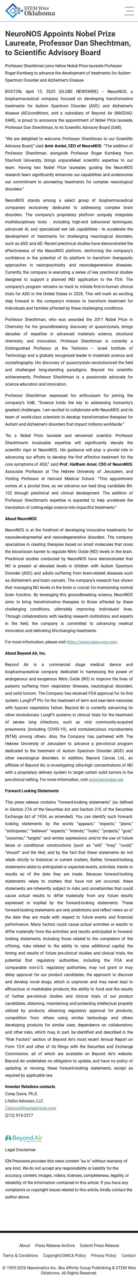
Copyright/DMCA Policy (64, 1255)
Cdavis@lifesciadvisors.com (30, 1108)
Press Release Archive (55, 1245)
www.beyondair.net (106, 779)
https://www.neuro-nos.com (92, 642)
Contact (129, 1255)
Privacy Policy (103, 1255)
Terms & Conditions (20, 1255)
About (24, 1245)
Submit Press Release (99, 1245)
